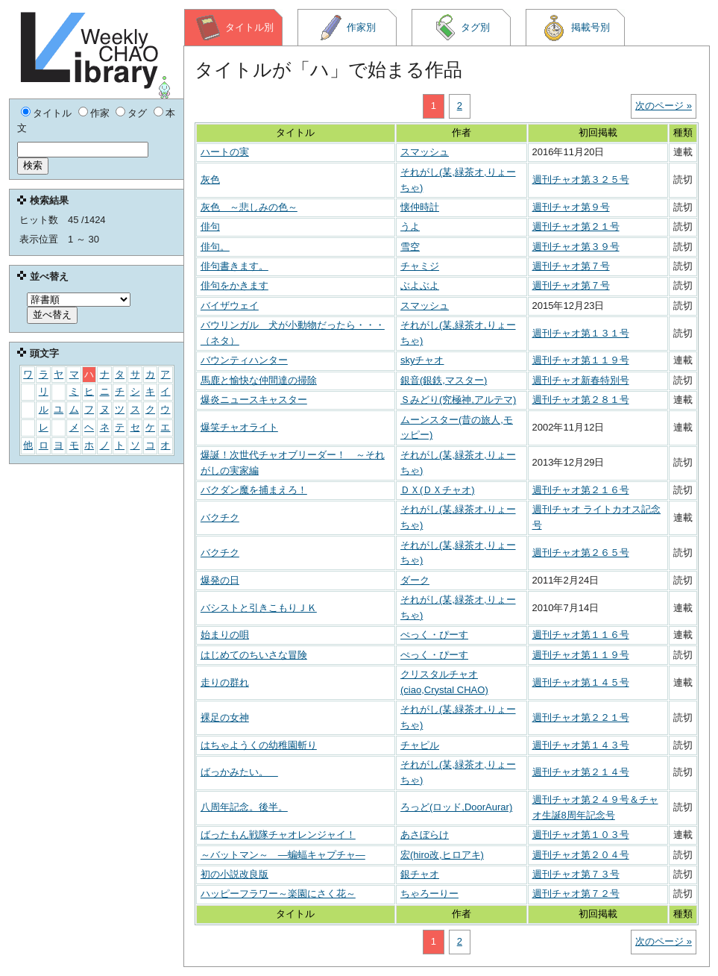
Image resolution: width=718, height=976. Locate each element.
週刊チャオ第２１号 (576, 226)
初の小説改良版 (234, 874)
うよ (410, 226)
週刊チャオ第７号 (571, 266)
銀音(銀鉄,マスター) (443, 380)
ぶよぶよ (419, 285)
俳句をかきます (234, 285)
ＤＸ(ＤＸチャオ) (437, 489)
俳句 (210, 226)
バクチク (220, 517)
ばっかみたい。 (239, 772)
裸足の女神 (225, 717)
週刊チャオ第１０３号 (580, 834)
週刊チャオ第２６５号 (580, 552)
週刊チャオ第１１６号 (580, 634)
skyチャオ (422, 360)
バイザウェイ (230, 305)
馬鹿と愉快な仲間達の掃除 (259, 380)
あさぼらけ (424, 834)
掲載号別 (575, 27)
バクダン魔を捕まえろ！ (254, 489)
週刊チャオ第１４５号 (580, 682)
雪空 (410, 246)
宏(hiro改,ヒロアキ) (442, 854)
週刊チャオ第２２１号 (580, 717)
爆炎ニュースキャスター (254, 399)
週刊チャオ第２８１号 (580, 399)
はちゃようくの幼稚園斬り (259, 745)
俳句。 (215, 246)
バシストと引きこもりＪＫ (259, 607)
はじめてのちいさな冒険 (254, 654)
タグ (137, 113)
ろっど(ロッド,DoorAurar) (456, 807)
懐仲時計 (419, 207)
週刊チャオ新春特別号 (580, 380)
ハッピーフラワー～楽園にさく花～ (278, 893)
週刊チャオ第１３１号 (580, 333)
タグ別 (461, 27)
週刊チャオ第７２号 (576, 893)
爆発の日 (220, 580)
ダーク (414, 580)
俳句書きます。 (234, 266)
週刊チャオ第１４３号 (580, 745)
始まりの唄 (225, 634)
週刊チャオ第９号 (571, 207)
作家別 (347, 27)
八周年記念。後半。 (244, 807)
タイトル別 (234, 27)
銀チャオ (419, 874)
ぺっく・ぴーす (434, 634)
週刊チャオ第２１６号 (580, 489)
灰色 (210, 179)
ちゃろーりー (429, 893)
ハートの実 (225, 151)
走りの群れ (225, 682)
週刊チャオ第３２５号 (580, 179)
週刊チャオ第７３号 (576, 874)
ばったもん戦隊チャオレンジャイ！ (278, 834)
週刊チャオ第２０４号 (580, 854)
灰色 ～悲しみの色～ (249, 207)
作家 (100, 113)
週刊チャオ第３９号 (576, 246)
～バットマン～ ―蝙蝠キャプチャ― (283, 854)
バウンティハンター (244, 360)
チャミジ (419, 266)
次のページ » (663, 105)
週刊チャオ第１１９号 (580, 360)
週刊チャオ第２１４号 (580, 772)
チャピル (419, 745)
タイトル (52, 113)
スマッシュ (424, 151)
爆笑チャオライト (239, 427)
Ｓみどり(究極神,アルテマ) (458, 399)
